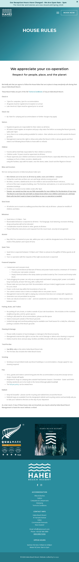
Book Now (69, 13)
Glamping (39, 503)
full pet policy (14, 384)
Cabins (39, 498)
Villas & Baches (39, 496)
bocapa (56, 557)
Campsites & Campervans (40, 501)
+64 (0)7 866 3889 (42, 532)
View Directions (39, 534)
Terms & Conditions (35, 92)
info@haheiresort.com (41, 529)
